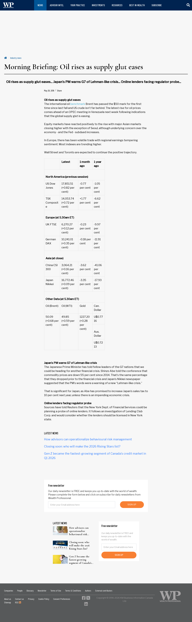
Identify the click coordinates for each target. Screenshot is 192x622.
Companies (8, 590)
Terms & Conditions (73, 590)
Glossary (30, 590)
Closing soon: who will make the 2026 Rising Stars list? (82, 446)
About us (7, 598)
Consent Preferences (61, 598)
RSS (18, 602)
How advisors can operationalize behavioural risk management (88, 439)
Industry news (15, 57)
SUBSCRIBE (157, 5)
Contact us (19, 598)
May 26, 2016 (49, 90)
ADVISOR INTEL (57, 5)
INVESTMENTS (98, 5)
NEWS (40, 5)
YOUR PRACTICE (78, 5)
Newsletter (42, 590)
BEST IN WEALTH (137, 5)
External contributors (103, 590)
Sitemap (7, 602)
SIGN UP (132, 504)
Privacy (31, 598)
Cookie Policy (43, 598)
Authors (88, 590)
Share (59, 90)
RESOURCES (117, 5)
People (20, 590)
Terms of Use (55, 590)
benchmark (77, 104)
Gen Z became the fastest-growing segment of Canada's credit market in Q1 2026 (80, 560)
